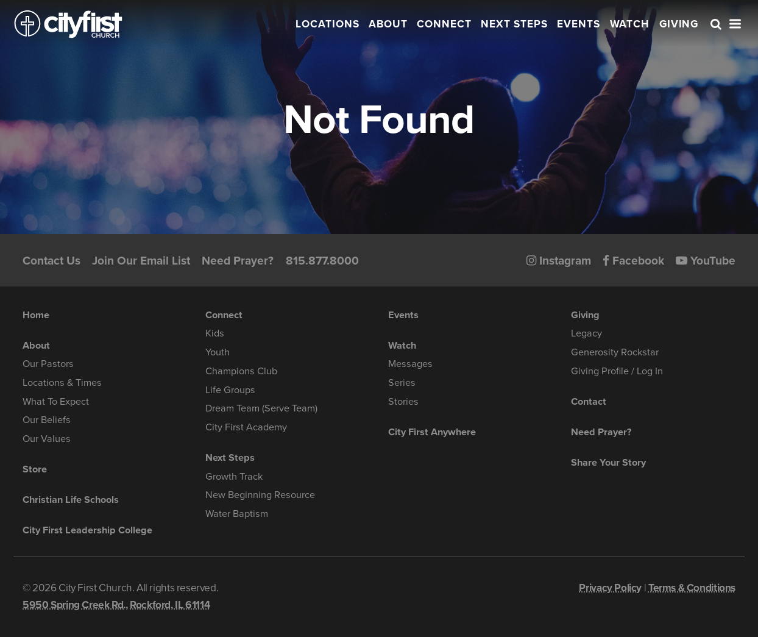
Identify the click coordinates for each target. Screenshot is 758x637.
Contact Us (51, 261)
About (388, 24)
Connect (444, 24)
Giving (679, 24)
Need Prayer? (238, 261)
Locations (328, 24)
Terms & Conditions (691, 588)
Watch (630, 24)
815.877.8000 (322, 261)
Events (578, 24)
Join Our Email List (141, 261)
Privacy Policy (610, 588)
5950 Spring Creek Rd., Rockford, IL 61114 (116, 605)
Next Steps (514, 24)
